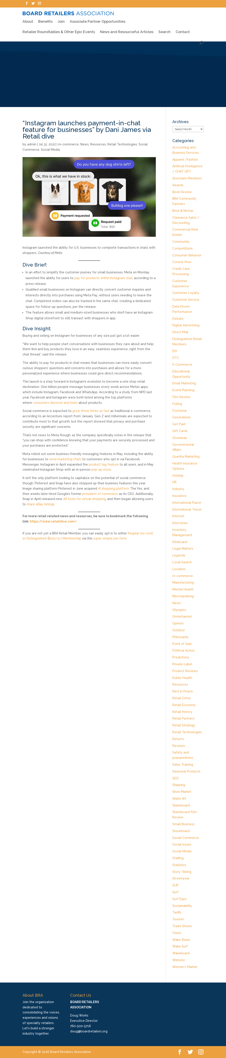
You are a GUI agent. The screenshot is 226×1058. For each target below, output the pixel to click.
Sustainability (182, 906)
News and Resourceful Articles (126, 29)
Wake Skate (181, 939)
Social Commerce (185, 838)
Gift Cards (180, 431)
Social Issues (181, 844)
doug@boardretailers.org (88, 1031)
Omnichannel (182, 616)
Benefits (45, 18)
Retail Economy (184, 705)
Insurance (179, 496)
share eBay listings (41, 504)
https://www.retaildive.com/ (53, 521)
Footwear (179, 410)
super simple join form (110, 538)
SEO (175, 778)
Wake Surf (180, 946)
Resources (98, 144)
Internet (178, 516)
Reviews (178, 746)
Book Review (182, 192)
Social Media (50, 149)
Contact (183, 29)
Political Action (183, 650)
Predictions (180, 657)
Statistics (179, 865)
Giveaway (179, 438)
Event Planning (183, 390)
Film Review (181, 397)
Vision (176, 933)
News (84, 144)
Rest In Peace (182, 691)
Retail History (182, 712)
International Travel (187, 509)
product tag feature (104, 464)
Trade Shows (182, 926)
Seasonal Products (186, 771)
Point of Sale (182, 644)
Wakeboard (181, 953)
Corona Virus (181, 262)
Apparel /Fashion (185, 159)
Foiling (177, 404)
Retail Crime (181, 698)
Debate (178, 318)
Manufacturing (183, 582)
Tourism (178, 919)
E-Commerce (182, 364)
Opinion (178, 623)
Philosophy (180, 637)
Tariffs (176, 912)
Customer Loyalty (185, 293)
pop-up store (101, 469)
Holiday (178, 475)
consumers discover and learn (55, 402)
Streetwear (181, 878)
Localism (179, 569)
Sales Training (182, 764)
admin (31, 144)
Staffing (178, 858)
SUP (175, 885)
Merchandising (183, 596)
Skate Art (179, 798)
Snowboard (181, 831)
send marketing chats (65, 459)
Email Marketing (184, 383)
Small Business (183, 824)
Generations (181, 417)
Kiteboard (179, 542)
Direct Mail (180, 332)
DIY (174, 351)
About (28, 18)
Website (178, 960)
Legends (178, 555)
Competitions (182, 248)
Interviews (180, 523)
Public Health (182, 678)
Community (181, 241)
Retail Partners (183, 718)
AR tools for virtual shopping (84, 499)
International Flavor (186, 502)
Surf (175, 892)
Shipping (178, 785)
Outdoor (178, 630)
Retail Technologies (122, 144)
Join (61, 19)
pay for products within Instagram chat (103, 278)
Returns (178, 739)
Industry (178, 489)
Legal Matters (182, 548)
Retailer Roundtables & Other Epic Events (59, 29)
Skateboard (181, 805)
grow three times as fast (90, 411)
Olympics (179, 610)
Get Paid (178, 424)
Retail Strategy (183, 725)
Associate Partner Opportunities (97, 19)
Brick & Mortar (182, 210)
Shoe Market (181, 791)
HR (174, 482)
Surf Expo (179, 899)
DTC (175, 357)
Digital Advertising (186, 325)
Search (164, 29)
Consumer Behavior (187, 255)
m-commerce (68, 144)
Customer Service (185, 299)
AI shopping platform (113, 488)
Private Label (182, 664)
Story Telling (181, 872)
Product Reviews (185, 671)
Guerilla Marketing (186, 456)
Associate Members (187, 178)
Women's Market (185, 967)
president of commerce (100, 494)
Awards (177, 185)
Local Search (182, 562)
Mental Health (183, 589)
